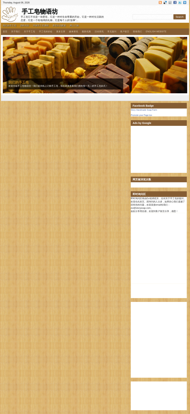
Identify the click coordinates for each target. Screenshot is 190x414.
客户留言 (124, 31)
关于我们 (15, 31)
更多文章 (60, 31)
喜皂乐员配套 (59, 25)
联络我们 (137, 31)
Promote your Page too (141, 115)
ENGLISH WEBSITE (156, 31)
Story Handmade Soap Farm (144, 110)
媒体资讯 (73, 31)
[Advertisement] (159, 149)
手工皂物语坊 (40, 11)
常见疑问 (111, 31)
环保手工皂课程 (41, 25)
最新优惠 (86, 31)
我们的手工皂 (9, 25)
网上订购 (74, 25)
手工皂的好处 (45, 31)
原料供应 (24, 25)
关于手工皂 (29, 31)
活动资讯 (99, 31)
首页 (5, 31)
